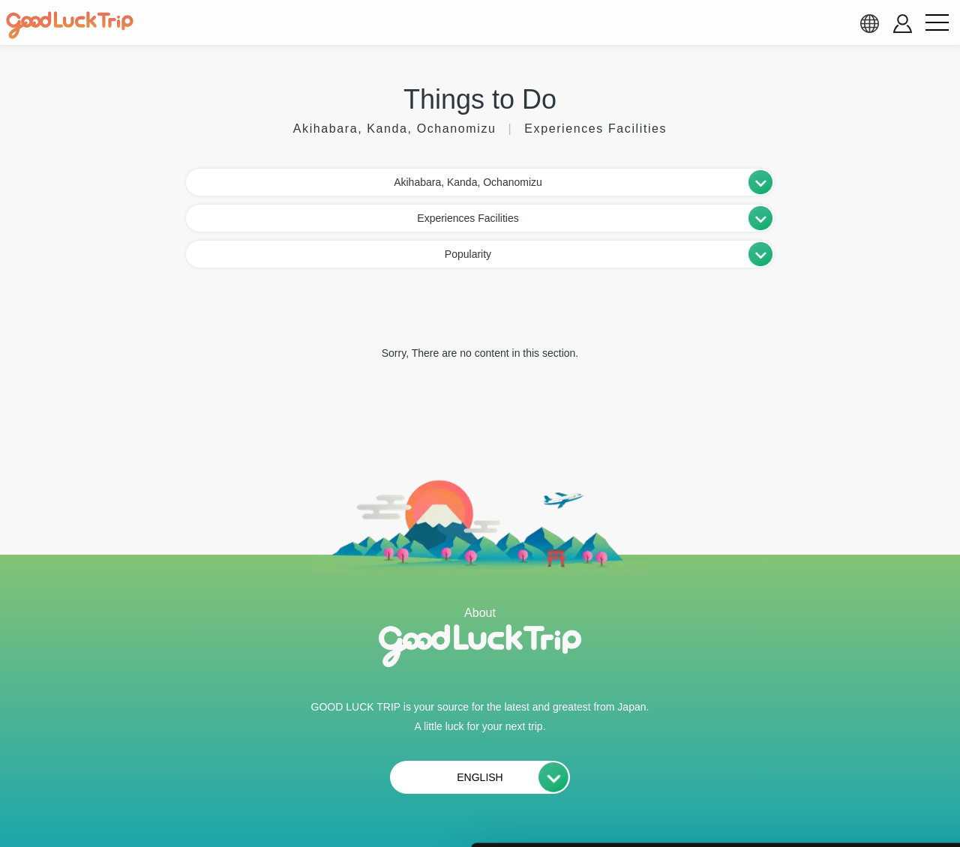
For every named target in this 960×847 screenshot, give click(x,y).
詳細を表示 (723, 817)
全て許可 (834, 659)
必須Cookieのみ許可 (834, 750)
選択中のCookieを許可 (834, 705)
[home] (70, 25)
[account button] (902, 23)
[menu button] (937, 23)
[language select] (869, 23)
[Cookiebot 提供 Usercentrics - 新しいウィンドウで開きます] (97, 818)
